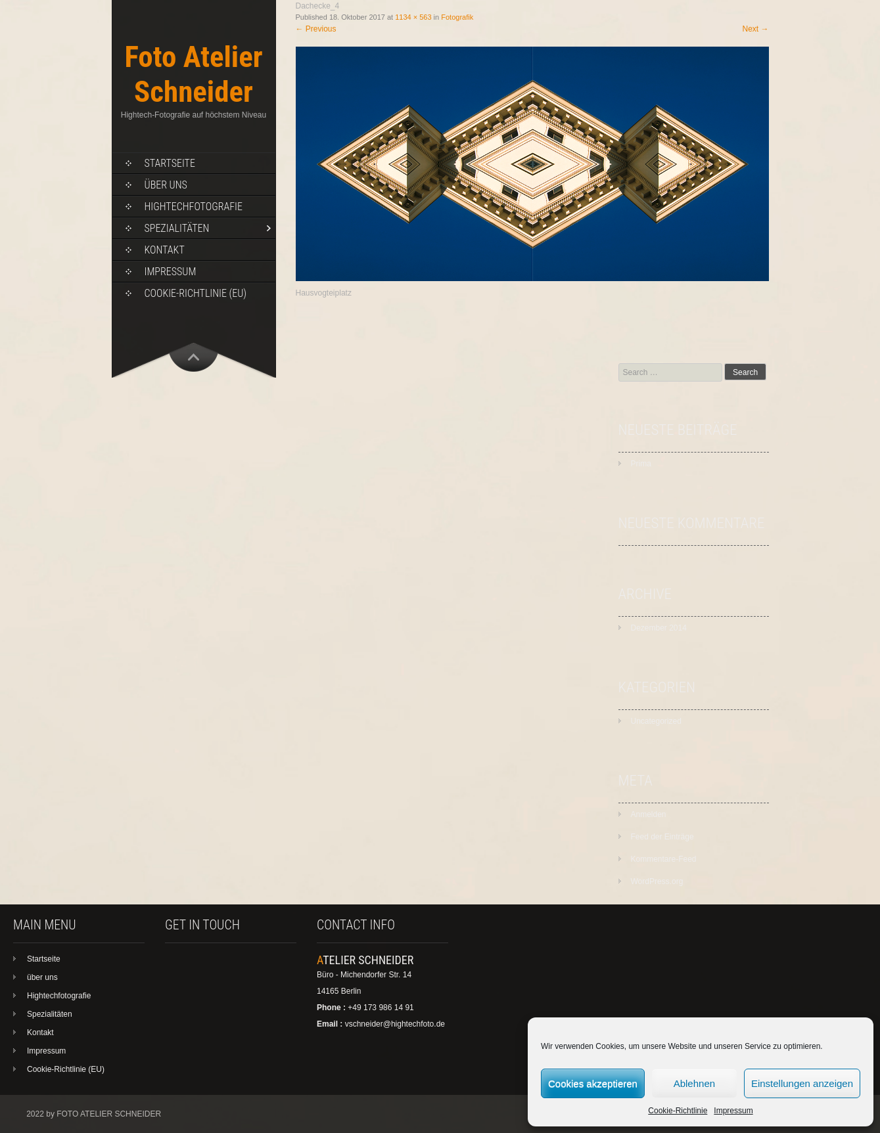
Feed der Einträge (662, 836)
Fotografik (457, 17)
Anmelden (648, 814)
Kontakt (165, 250)
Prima (641, 463)
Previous (316, 28)
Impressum (733, 1110)
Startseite (170, 163)
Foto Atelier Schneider (193, 74)
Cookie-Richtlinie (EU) (196, 293)
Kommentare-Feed (664, 859)
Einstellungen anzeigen (802, 1083)
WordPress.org (657, 881)
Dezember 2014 (659, 628)
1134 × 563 (413, 17)
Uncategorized (656, 721)
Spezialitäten (177, 228)
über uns (166, 185)
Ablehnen (694, 1083)
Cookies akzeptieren (592, 1083)
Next (755, 28)
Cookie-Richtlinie (677, 1110)
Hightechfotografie (194, 206)
